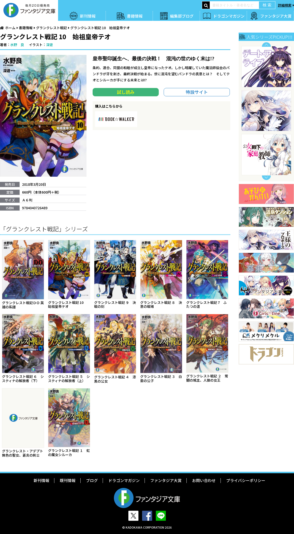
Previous (266, 44)
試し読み (126, 92)
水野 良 (17, 44)
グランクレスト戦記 (51, 27)
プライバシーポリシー (245, 480)
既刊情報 (67, 480)
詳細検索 (285, 5)
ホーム (10, 27)
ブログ (92, 480)
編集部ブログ (182, 16)
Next (266, 177)
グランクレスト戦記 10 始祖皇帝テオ (100, 27)
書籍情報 (135, 16)
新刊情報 (88, 16)
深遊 (49, 44)
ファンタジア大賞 (276, 16)
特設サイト (197, 92)
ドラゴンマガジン (229, 16)
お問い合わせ (204, 480)
